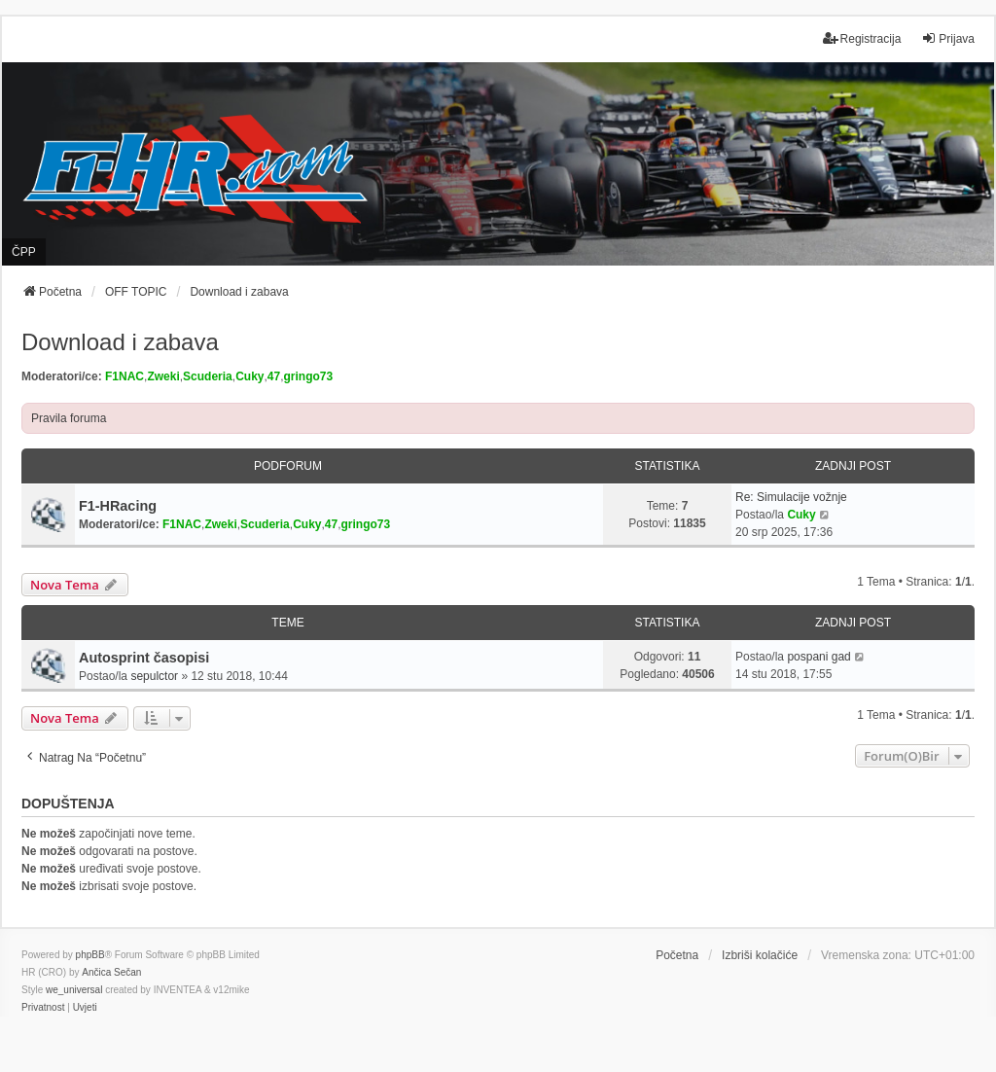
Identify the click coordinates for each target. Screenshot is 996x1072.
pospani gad (818, 656)
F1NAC (124, 376)
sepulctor (154, 676)
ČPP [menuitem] (24, 252)
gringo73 (309, 376)
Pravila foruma (68, 418)
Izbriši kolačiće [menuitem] (760, 955)
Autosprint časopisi (144, 657)
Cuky (249, 376)
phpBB (90, 954)
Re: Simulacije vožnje (791, 497)
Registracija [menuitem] (862, 38)
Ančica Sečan (111, 972)
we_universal (74, 989)
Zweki (163, 376)
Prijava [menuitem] (948, 38)
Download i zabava (120, 342)
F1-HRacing (118, 506)
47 (273, 376)
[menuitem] (42, 1008)
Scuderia (207, 376)
